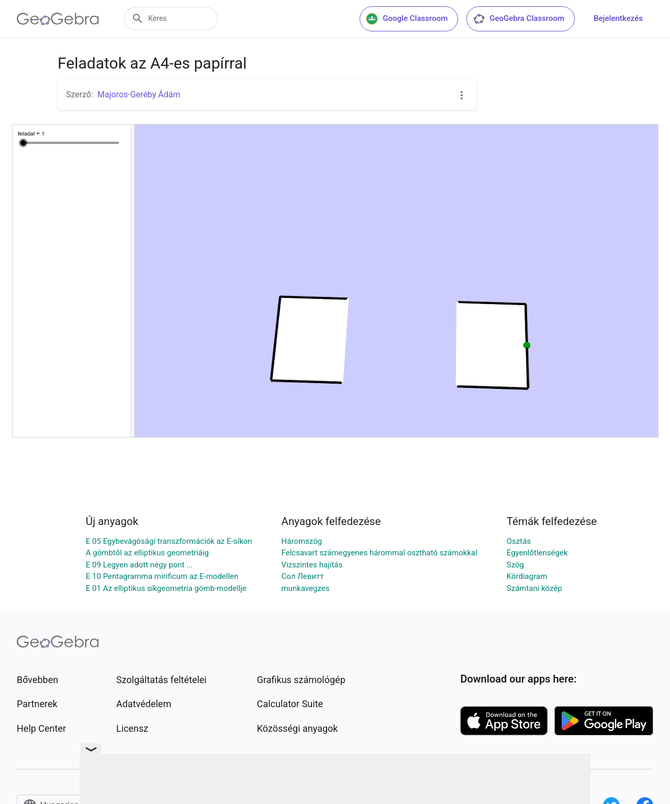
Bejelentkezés (618, 18)
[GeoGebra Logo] (58, 19)
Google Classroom (407, 19)
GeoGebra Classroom (518, 19)
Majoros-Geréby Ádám (138, 94)
